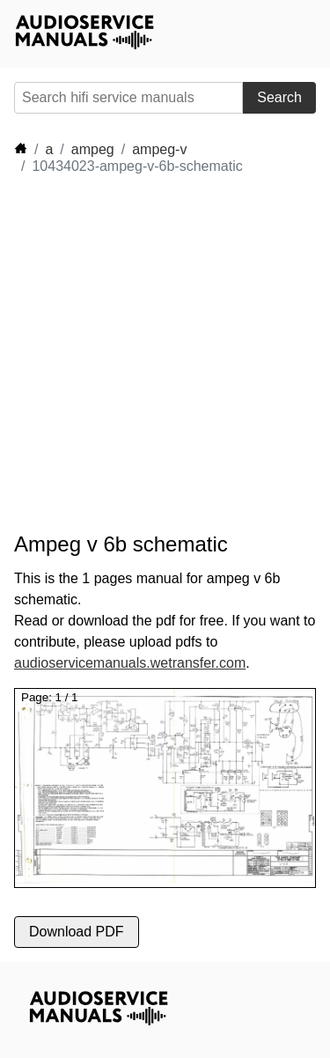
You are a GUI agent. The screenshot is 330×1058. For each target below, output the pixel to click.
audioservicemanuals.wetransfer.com (130, 662)
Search (279, 97)
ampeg (92, 149)
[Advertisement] (165, 354)
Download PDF (76, 931)
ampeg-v (159, 149)
